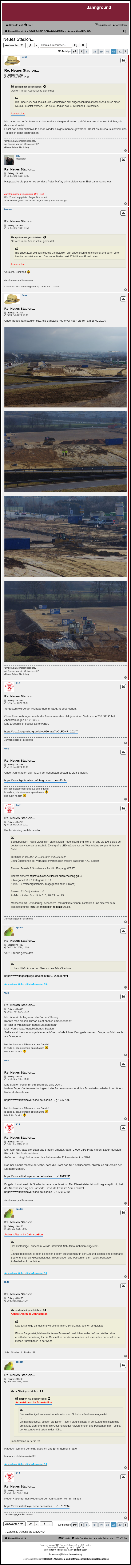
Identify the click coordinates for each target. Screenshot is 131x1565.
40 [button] (107, 51)
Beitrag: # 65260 (13, 1076)
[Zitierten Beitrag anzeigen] (45, 87)
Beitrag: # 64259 (13, 822)
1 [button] (86, 51)
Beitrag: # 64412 (13, 945)
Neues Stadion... (19, 39)
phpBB (54, 1545)
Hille (18, 156)
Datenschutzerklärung (71, 1554)
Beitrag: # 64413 (13, 1009)
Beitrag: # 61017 (13, 173)
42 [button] (120, 51)
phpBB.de (79, 1547)
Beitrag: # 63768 (13, 765)
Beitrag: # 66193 (13, 1379)
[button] (74, 51)
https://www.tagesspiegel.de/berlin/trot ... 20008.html (36, 975)
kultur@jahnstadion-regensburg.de (50, 906)
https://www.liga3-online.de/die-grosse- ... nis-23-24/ (35, 780)
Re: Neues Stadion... (21, 70)
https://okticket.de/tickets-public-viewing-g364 (55, 876)
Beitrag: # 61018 (13, 225)
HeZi (6, 1282)
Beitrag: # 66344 (13, 1490)
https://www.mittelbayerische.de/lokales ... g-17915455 (37, 1176)
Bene (24, 57)
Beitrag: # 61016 (13, 75)
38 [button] (94, 51)
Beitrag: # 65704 (13, 1142)
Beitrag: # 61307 (13, 313)
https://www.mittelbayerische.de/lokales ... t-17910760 (37, 1191)
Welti (6, 749)
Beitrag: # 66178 (13, 1226)
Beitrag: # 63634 (13, 700)
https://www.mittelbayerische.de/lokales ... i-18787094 (37, 1506)
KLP (18, 683)
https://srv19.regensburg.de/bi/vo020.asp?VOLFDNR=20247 (41, 731)
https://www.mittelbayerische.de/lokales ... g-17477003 (37, 1099)
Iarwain (8, 209)
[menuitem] (28, 25)
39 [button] (101, 51)
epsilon (19, 86)
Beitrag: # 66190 (13, 1298)
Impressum (54, 1554)
